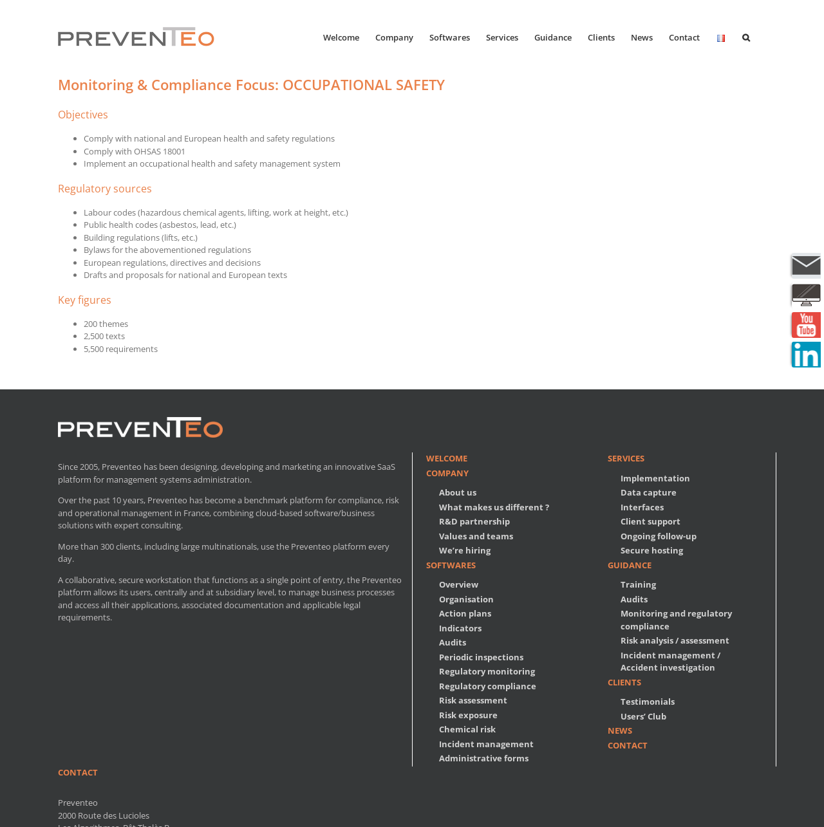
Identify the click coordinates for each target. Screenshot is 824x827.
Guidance (629, 565)
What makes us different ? (494, 507)
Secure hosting (652, 550)
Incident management (486, 744)
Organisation (466, 599)
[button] (746, 36)
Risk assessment (473, 700)
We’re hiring (465, 550)
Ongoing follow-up (659, 536)
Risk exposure (468, 715)
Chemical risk (467, 729)
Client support (650, 521)
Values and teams (476, 536)
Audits (452, 642)
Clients (624, 682)
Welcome (446, 458)
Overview (458, 584)
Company (447, 473)
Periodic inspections (481, 657)
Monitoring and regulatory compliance (676, 620)
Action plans (465, 613)
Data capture (649, 492)
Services (626, 458)
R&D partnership (474, 521)
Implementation (655, 478)
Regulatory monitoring (487, 671)
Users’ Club (643, 716)
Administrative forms (484, 758)
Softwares (451, 565)
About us (457, 492)
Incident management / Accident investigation (670, 661)
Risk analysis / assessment (675, 640)
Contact (628, 745)
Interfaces (642, 507)
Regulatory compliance (487, 686)
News (620, 730)
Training (638, 584)
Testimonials (648, 701)
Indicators (460, 628)
